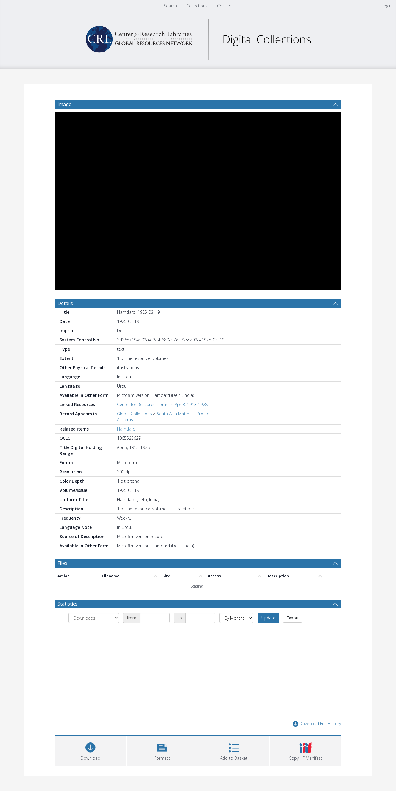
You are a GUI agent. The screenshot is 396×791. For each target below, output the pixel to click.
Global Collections (134, 414)
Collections (197, 6)
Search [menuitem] (170, 6)
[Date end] (200, 618)
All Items (125, 419)
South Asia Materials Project (183, 414)
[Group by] (93, 618)
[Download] (90, 750)
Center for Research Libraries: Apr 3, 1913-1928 (162, 404)
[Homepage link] (198, 38)
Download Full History (317, 724)
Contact (224, 6)
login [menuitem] (387, 6)
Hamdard (126, 429)
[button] (162, 750)
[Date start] (155, 618)
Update (268, 618)
